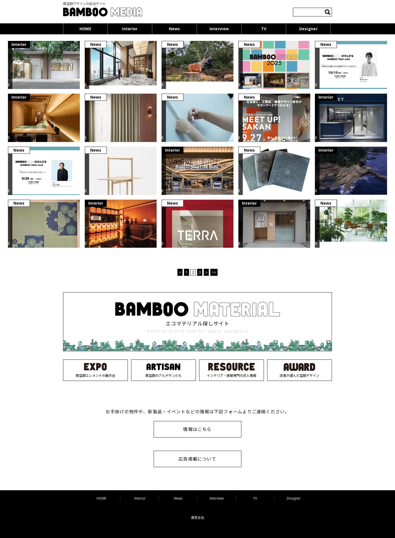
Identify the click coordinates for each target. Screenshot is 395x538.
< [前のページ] (180, 272)
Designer (308, 28)
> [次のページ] (206, 272)
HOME (85, 28)
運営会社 (197, 517)
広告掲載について (197, 459)
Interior (129, 28)
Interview (219, 28)
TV (264, 28)
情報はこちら (197, 429)
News (174, 28)
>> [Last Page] (214, 272)
